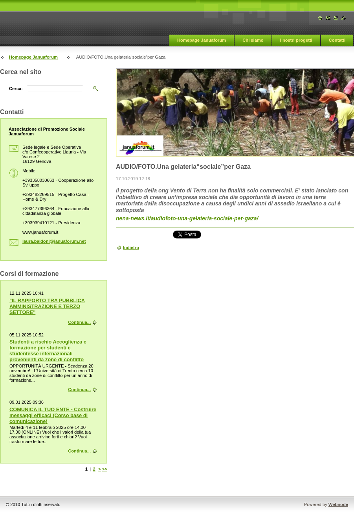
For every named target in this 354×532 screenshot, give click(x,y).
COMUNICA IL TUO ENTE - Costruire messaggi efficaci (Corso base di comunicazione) (52, 415)
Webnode (338, 504)
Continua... (79, 322)
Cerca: (16, 88)
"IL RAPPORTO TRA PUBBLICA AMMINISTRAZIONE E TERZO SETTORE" (47, 306)
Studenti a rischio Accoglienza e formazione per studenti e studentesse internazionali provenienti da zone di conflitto (47, 350)
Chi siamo (252, 40)
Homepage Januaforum (201, 40)
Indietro (131, 247)
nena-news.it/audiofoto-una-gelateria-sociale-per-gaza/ (187, 218)
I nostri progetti (296, 40)
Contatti (337, 40)
